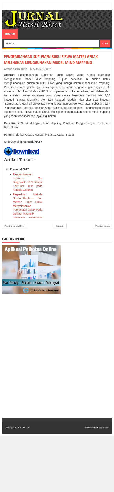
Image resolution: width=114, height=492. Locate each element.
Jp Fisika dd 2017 (42, 69)
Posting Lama (102, 226)
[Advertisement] (80, 190)
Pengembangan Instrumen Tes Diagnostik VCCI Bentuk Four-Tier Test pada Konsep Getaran (27, 182)
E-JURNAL (25, 427)
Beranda (60, 226)
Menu (10, 34)
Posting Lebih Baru (14, 226)
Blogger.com (103, 427)
